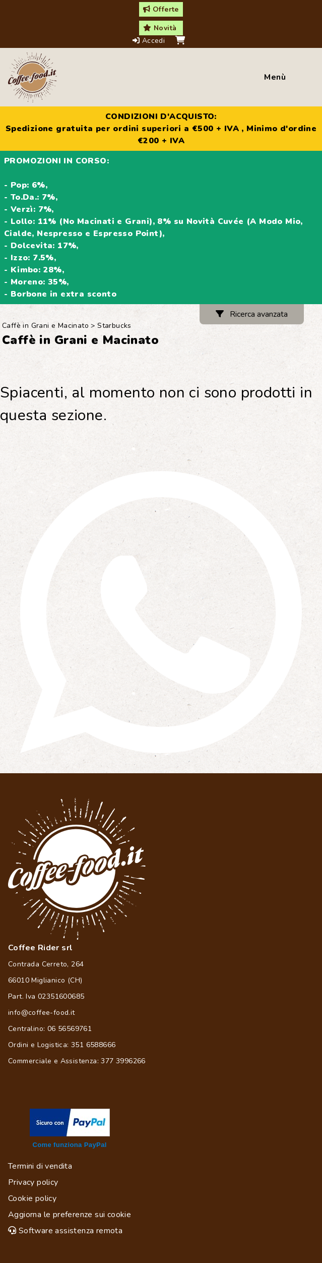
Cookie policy (32, 1198)
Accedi (150, 40)
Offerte (161, 9)
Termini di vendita (40, 1166)
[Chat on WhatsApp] (161, 612)
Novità (159, 28)
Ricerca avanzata (252, 314)
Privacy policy (33, 1182)
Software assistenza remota (65, 1230)
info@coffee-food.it (41, 1012)
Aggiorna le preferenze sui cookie (69, 1214)
